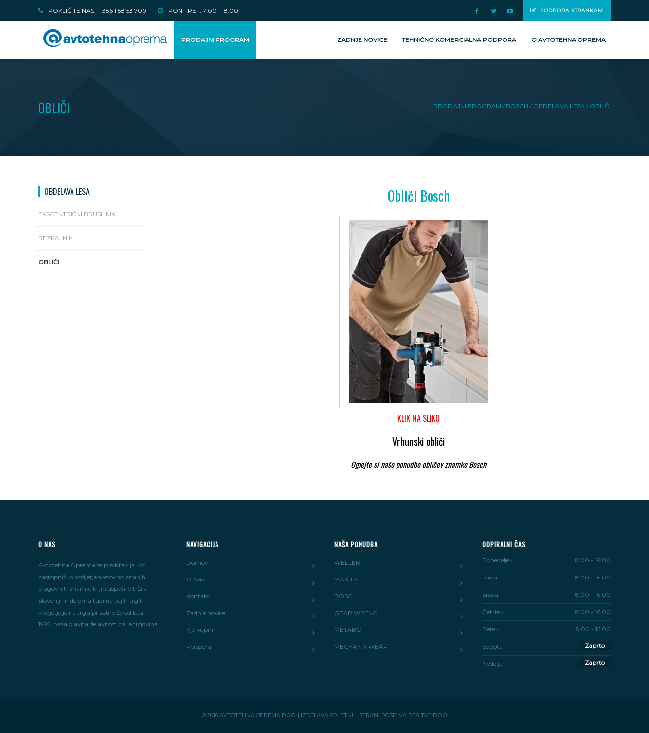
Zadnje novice (362, 39)
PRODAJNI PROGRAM (215, 39)
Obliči (48, 262)
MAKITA (346, 579)
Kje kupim (201, 629)
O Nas (195, 579)
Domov (197, 562)
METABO (347, 629)
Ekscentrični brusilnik (76, 214)
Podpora (198, 646)
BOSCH (345, 596)
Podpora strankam (566, 10)
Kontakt (198, 596)
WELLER (347, 562)
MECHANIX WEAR (361, 646)
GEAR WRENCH (358, 613)
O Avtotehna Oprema (568, 39)
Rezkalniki (56, 238)
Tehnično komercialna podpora (459, 39)
